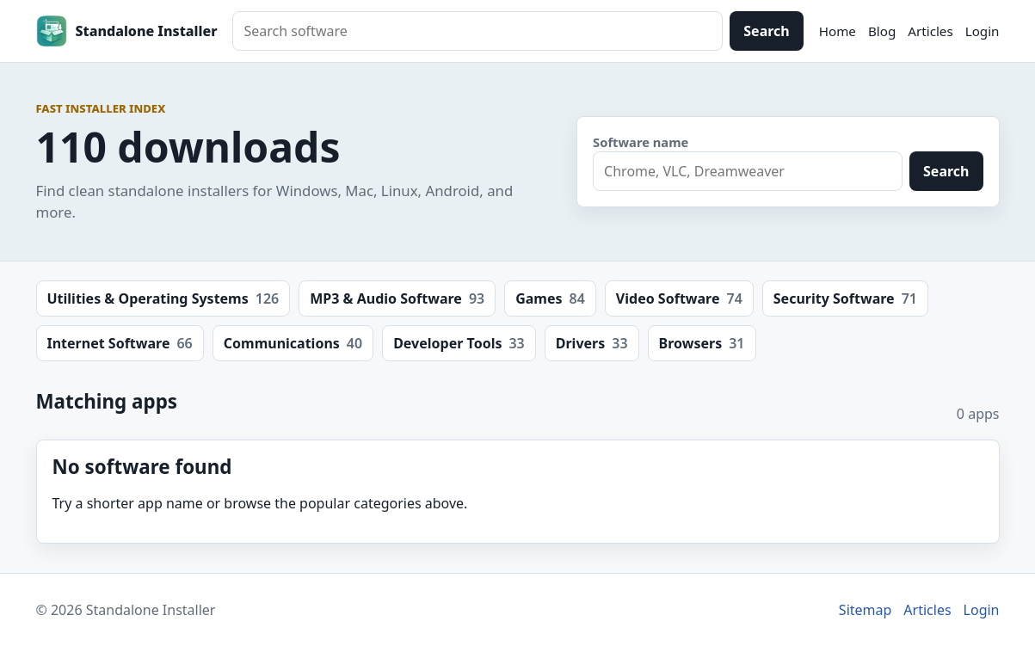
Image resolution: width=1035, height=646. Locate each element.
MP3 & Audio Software (397, 298)
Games (550, 298)
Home (837, 31)
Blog (882, 31)
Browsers (702, 343)
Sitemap (865, 609)
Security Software (845, 298)
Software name (640, 142)
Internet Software (120, 343)
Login (982, 31)
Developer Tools (459, 343)
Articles (930, 31)
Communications (293, 343)
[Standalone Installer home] (127, 30)
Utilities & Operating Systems (163, 298)
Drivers (592, 343)
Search (766, 31)
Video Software (679, 298)
